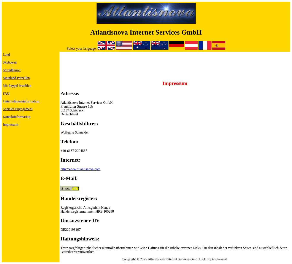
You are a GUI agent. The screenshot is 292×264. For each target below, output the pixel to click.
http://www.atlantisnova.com (80, 169)
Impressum (10, 124)
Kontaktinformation (16, 117)
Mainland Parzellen (16, 78)
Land (6, 54)
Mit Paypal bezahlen (17, 85)
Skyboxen (10, 62)
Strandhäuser (12, 70)
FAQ (6, 93)
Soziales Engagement (17, 109)
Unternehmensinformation (21, 101)
